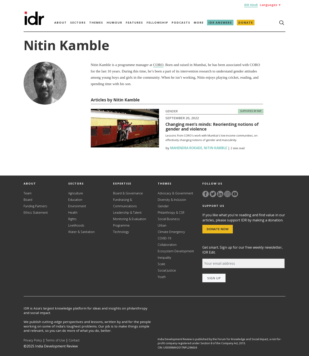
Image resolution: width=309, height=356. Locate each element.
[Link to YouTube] (235, 194)
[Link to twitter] (213, 194)
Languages (270, 5)
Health (72, 212)
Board (28, 200)
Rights (72, 219)
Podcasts (181, 22)
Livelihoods (76, 225)
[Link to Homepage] (34, 16)
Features (134, 22)
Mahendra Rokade (186, 148)
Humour (114, 22)
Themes (96, 22)
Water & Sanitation (81, 232)
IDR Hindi (251, 5)
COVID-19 (164, 238)
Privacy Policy (33, 340)
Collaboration (167, 245)
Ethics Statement (36, 212)
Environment (77, 206)
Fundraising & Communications (125, 203)
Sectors (78, 22)
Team (28, 193)
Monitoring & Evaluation (129, 219)
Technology (121, 232)
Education (75, 200)
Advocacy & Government (175, 193)
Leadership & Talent (127, 212)
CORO (158, 65)
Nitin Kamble (215, 148)
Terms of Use (55, 340)
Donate (245, 22)
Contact (74, 340)
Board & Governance (128, 193)
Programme (121, 225)
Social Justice (167, 270)
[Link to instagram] (227, 194)
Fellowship (157, 22)
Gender (171, 111)
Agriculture (75, 193)
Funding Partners (35, 206)
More (199, 22)
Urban (162, 225)
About (60, 22)
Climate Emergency (171, 232)
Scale (161, 264)
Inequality (164, 257)
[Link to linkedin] (220, 194)
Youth (162, 277)
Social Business (169, 219)
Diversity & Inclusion (172, 200)
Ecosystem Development (176, 251)
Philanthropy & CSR (171, 212)
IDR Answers (220, 22)
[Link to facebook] (205, 194)
